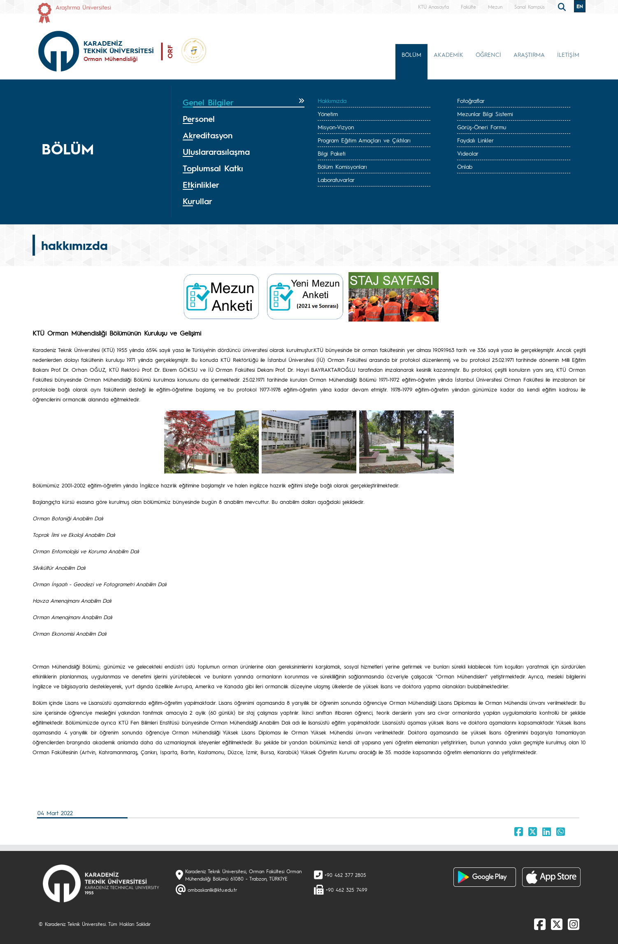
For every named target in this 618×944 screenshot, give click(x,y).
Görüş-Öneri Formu (481, 127)
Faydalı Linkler (475, 140)
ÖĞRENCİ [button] (488, 54)
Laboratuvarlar (336, 179)
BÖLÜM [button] (411, 54)
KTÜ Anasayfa (433, 6)
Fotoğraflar (471, 100)
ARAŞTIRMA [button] (529, 54)
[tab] (243, 102)
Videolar (468, 153)
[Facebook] (540, 923)
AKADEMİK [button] (448, 54)
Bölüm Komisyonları (342, 166)
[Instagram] (573, 923)
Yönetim (328, 113)
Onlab (464, 166)
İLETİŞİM (568, 54)
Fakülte (468, 6)
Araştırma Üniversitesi (83, 7)
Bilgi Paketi (332, 153)
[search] (563, 6)
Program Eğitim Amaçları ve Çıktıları (364, 140)
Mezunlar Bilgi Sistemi (485, 113)
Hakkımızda (332, 100)
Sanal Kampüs (529, 6)
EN (579, 6)
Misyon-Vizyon (336, 127)
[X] (556, 923)
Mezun (495, 6)
